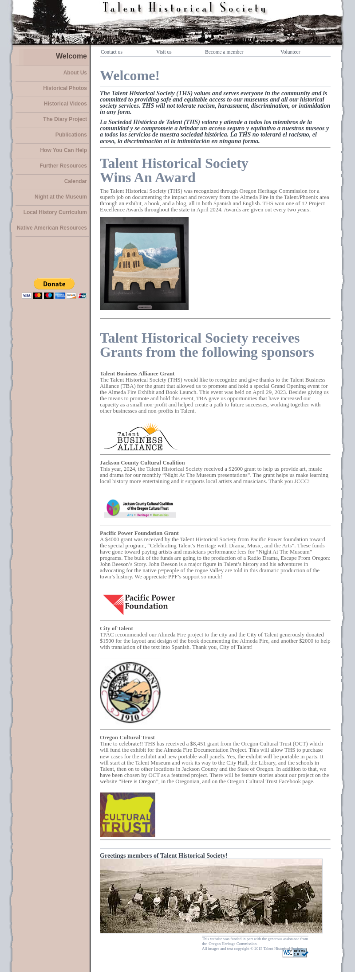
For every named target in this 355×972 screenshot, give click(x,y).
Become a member (224, 52)
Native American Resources (52, 228)
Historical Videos (65, 104)
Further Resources (63, 166)
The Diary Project (65, 119)
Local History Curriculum (55, 212)
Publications (71, 135)
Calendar (75, 181)
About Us (75, 73)
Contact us (111, 52)
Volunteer (290, 52)
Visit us (164, 52)
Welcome (71, 56)
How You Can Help (63, 150)
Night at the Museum (61, 197)
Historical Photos (65, 88)
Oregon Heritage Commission (232, 943)
